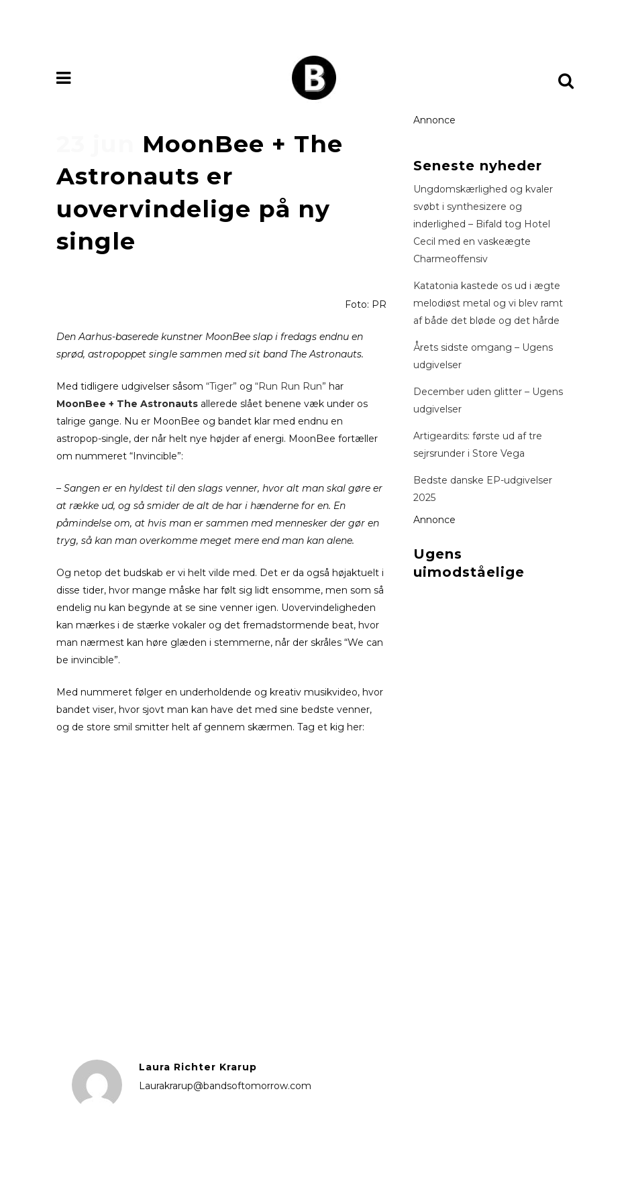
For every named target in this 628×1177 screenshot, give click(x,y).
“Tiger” (221, 386)
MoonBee (82, 404)
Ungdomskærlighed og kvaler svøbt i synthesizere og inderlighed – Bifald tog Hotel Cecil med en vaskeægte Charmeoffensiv (483, 224)
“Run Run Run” (290, 386)
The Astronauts (156, 404)
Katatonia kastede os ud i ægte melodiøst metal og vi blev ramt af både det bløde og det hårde (488, 303)
